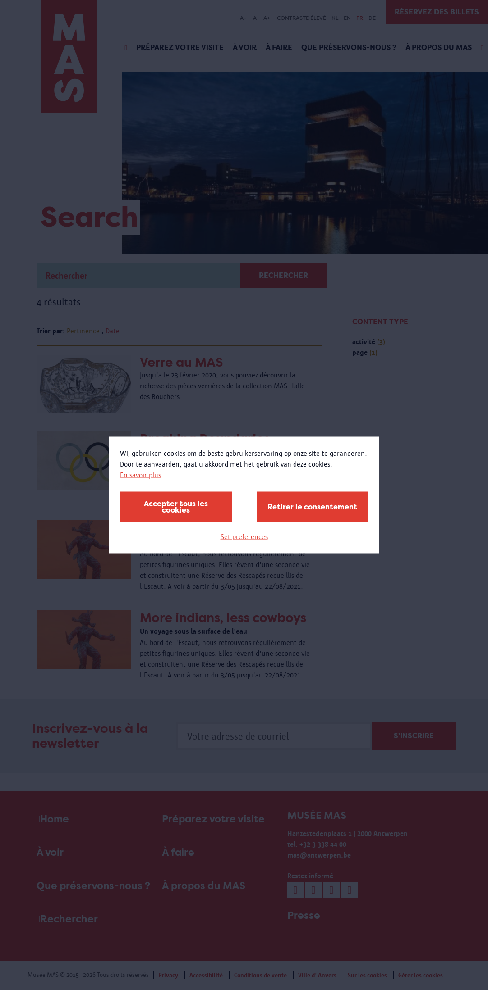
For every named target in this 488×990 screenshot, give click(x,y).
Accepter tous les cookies (176, 507)
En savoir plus (140, 475)
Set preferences (244, 536)
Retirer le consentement (312, 507)
